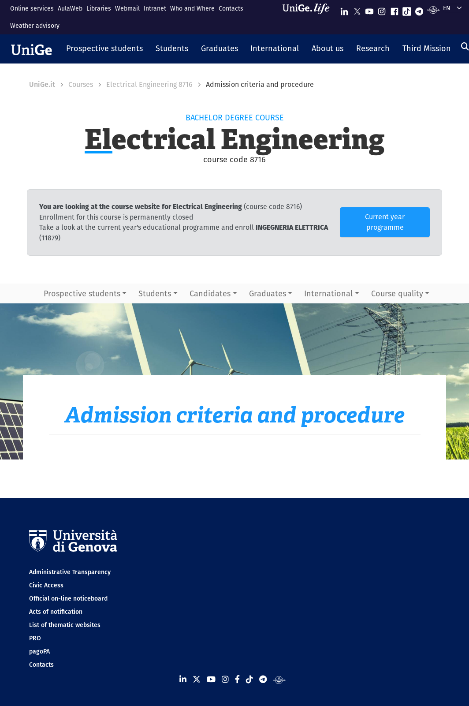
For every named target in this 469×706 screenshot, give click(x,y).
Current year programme (385, 222)
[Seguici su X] (357, 9)
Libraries (98, 8)
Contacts (231, 8)
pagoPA (39, 651)
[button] (104, 49)
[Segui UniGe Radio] (433, 9)
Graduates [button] (267, 293)
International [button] (328, 293)
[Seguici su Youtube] (369, 9)
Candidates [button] (210, 293)
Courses (80, 84)
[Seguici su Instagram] (382, 9)
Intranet (155, 8)
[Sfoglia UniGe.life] (309, 17)
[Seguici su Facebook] (394, 9)
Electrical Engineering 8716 (149, 84)
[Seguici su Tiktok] (407, 9)
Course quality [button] (397, 293)
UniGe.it (42, 84)
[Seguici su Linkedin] (344, 9)
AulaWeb (70, 8)
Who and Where (192, 8)
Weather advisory (35, 25)
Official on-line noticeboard (68, 598)
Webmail (127, 8)
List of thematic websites (64, 624)
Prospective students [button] (82, 293)
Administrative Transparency (70, 572)
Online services (32, 8)
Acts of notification (55, 611)
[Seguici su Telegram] (419, 9)
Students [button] (154, 293)
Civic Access (46, 585)
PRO (35, 638)
